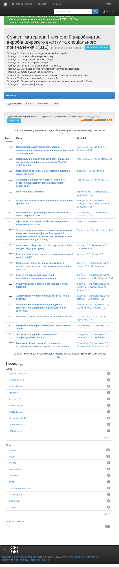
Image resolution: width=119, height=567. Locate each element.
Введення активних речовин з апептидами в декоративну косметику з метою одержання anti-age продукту (44, 266)
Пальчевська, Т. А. (86, 212)
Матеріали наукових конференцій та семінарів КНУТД (38, 19)
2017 (11, 526)
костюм (12, 507)
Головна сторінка (22, 3)
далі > (60, 133)
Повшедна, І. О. (84, 248)
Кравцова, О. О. (85, 150)
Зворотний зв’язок (39, 560)
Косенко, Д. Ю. (16, 405)
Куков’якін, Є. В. (85, 337)
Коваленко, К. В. (85, 215)
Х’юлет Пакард (21, 560)
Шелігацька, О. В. (103, 337)
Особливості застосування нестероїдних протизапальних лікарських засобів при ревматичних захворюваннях (45, 150)
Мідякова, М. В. (84, 307)
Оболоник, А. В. (84, 207)
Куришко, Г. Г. (83, 171)
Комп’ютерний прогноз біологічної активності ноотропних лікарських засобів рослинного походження (40, 182)
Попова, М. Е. (98, 171)
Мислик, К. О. (83, 287)
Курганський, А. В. (18, 373)
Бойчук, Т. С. (86, 195)
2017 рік (74, 19)
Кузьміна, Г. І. (101, 200)
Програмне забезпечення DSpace (19, 557)
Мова (109, 4)
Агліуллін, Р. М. (16, 386)
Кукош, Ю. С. (15, 412)
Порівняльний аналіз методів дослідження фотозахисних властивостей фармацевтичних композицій (41, 307)
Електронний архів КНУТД (20, 16)
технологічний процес (20, 488)
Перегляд (42, 4)
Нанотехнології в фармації (30, 191)
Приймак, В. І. (98, 287)
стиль (11, 482)
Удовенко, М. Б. (101, 179)
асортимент (14, 501)
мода (11, 456)
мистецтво (14, 475)
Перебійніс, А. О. (85, 319)
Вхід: (108, 11)
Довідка (57, 4)
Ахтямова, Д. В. (99, 245)
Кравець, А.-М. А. (85, 203)
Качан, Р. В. (102, 212)
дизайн (12, 450)
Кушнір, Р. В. (97, 254)
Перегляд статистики (97, 47)
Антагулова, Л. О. (103, 159)
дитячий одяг (15, 469)
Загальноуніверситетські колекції (55, 16)
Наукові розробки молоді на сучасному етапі (33, 22)
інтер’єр (13, 463)
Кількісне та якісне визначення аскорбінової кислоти (44, 316)
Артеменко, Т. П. (17, 424)
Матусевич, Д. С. (104, 203)
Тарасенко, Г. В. (85, 159)
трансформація (16, 494)
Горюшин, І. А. (84, 346)
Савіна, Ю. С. (103, 316)
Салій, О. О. (83, 147)
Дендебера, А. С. (104, 230)
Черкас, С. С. (83, 266)
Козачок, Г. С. (83, 299)
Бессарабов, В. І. (98, 147)
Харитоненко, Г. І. (86, 191)
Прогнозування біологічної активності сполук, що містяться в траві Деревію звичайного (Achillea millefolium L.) (42, 162)
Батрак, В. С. (15, 431)
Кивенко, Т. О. (96, 221)
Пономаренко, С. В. (86, 278)
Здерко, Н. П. (83, 290)
